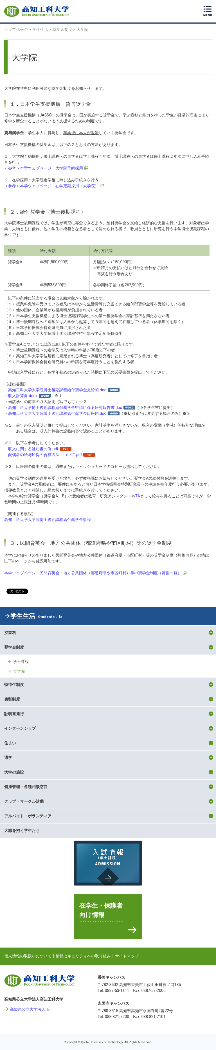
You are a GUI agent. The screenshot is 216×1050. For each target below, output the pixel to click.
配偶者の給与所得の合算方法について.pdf (45, 454)
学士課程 (21, 661)
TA (137, 496)
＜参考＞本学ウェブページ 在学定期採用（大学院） (51, 186)
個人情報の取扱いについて (27, 956)
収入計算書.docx (22, 396)
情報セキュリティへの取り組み (83, 956)
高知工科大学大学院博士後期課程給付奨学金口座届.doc (57, 413)
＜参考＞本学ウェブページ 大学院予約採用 (43, 168)
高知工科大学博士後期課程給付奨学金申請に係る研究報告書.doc (65, 407)
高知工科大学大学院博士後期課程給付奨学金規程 (47, 519)
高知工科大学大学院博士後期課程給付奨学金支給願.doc (57, 390)
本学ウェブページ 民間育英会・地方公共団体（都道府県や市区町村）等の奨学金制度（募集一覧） (92, 573)
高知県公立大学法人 (27, 1009)
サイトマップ (127, 956)
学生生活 (36, 615)
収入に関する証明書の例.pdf (33, 449)
